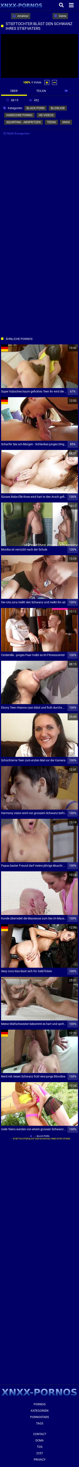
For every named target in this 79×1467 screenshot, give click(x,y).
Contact (39, 1434)
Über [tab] (14, 91)
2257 (39, 1453)
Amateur (21, 16)
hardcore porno (19, 115)
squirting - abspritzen (23, 122)
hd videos (46, 115)
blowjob (58, 108)
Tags (39, 1423)
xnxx (66, 122)
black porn (35, 108)
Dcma (39, 1440)
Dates (60, 16)
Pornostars (39, 1417)
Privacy (40, 1459)
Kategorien (39, 1410)
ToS (39, 1446)
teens (51, 122)
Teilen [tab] (41, 91)
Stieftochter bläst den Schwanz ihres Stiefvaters (41, 1138)
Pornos (40, 1404)
